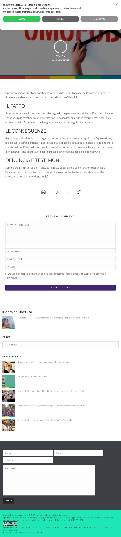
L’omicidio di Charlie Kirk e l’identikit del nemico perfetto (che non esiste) (51, 391)
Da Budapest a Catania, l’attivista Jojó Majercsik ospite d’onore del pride (51, 405)
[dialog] (60, 15)
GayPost (62, 56)
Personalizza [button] (99, 19)
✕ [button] (116, 4)
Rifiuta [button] (60, 19)
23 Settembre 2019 (60, 59)
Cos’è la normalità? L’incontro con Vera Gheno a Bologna (43, 362)
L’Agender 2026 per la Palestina (32, 376)
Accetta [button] (22, 19)
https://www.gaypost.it (32, 532)
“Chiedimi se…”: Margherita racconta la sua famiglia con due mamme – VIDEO (53, 317)
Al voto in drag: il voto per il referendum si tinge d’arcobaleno (46, 420)
